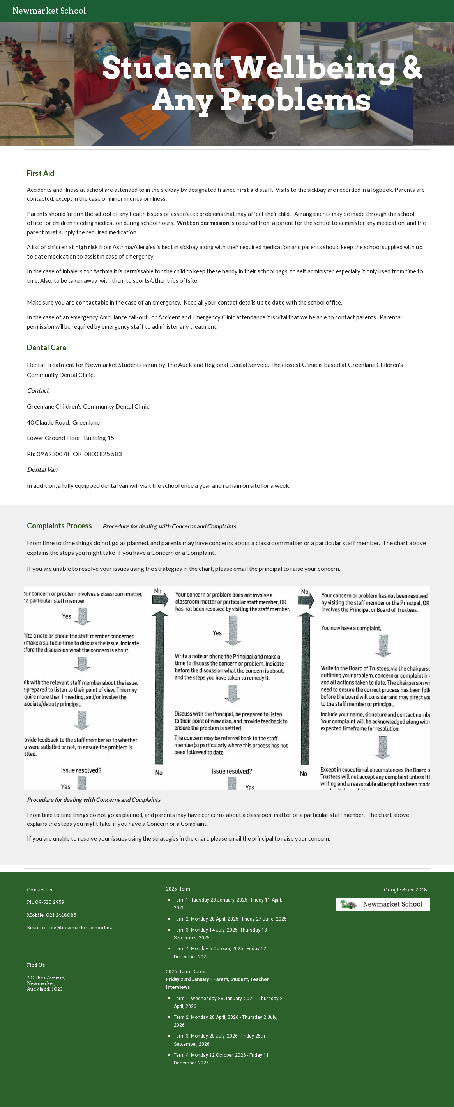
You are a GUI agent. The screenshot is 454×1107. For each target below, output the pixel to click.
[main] (262, 84)
